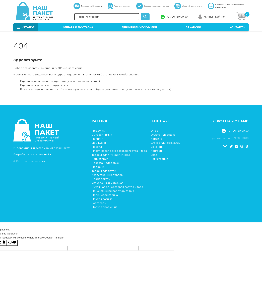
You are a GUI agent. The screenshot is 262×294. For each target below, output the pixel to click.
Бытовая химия (102, 134)
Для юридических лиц (139, 27)
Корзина (156, 138)
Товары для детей (104, 170)
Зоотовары (99, 203)
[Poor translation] (12, 243)
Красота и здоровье (105, 162)
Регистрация (159, 158)
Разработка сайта (32, 154)
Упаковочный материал (107, 182)
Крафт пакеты (101, 178)
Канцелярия (100, 158)
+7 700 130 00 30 (177, 16)
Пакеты (97, 146)
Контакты (237, 27)
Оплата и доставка (78, 27)
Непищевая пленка (105, 195)
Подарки (98, 166)
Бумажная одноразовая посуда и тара (117, 186)
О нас (154, 130)
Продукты (98, 130)
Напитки (97, 138)
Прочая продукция (104, 207)
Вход (154, 154)
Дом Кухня (99, 142)
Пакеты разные (102, 199)
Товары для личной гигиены (111, 154)
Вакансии (193, 27)
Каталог (25, 27)
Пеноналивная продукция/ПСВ (113, 190)
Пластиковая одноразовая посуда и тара (119, 150)
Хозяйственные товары (107, 174)
